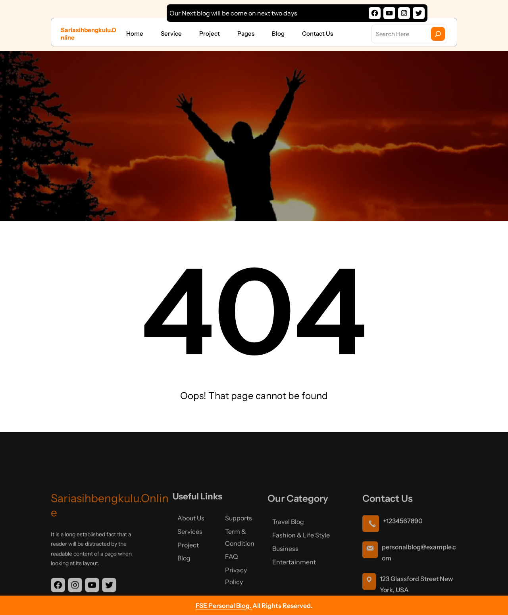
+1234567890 (403, 550)
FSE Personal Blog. (224, 605)
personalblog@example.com (419, 581)
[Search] (438, 34)
